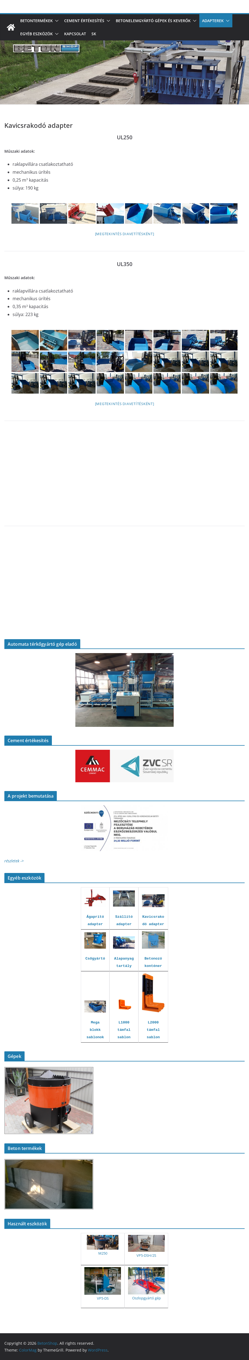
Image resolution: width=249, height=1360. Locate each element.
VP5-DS (103, 1298)
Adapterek (213, 20)
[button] (56, 21)
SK (93, 33)
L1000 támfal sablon (124, 1029)
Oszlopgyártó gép (146, 1298)
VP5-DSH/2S (146, 1255)
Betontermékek (36, 20)
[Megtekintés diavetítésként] (124, 233)
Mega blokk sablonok (95, 1029)
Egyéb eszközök (36, 33)
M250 (102, 1253)
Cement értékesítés (84, 20)
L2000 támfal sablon (153, 1029)
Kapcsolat (75, 33)
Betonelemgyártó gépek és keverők (153, 20)
